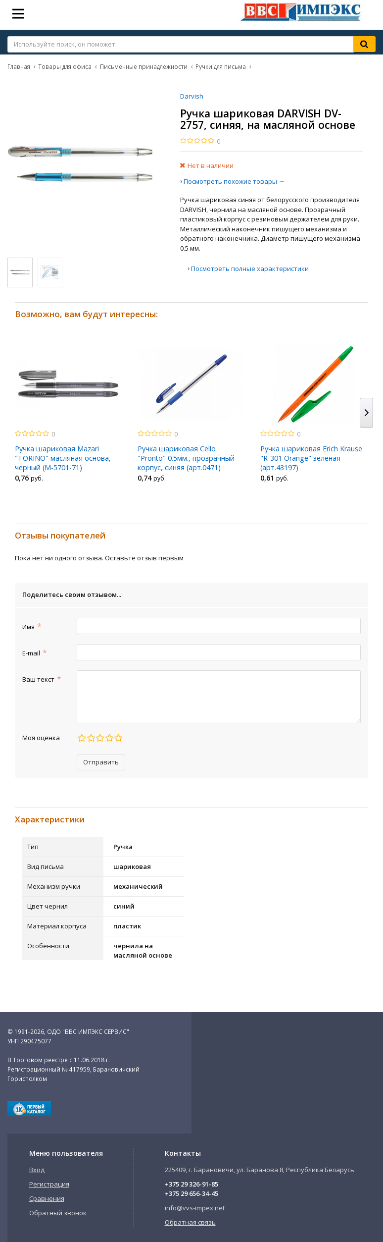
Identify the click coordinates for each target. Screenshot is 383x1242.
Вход (37, 1169)
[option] (68, 415)
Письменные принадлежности (144, 66)
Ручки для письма (220, 66)
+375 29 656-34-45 (191, 1193)
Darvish (191, 96)
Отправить (101, 761)
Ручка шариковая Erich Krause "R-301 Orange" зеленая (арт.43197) (311, 458)
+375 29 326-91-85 (191, 1184)
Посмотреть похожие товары (230, 181)
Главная (18, 66)
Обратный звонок (58, 1212)
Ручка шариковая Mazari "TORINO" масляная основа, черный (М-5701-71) (63, 458)
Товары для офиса (65, 66)
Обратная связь (190, 1222)
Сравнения (46, 1198)
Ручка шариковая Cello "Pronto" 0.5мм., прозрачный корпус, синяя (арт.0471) (186, 458)
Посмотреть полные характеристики (250, 268)
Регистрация (49, 1184)
